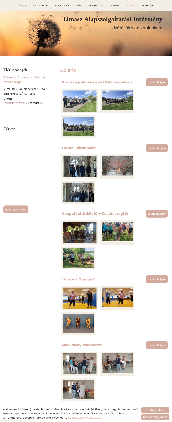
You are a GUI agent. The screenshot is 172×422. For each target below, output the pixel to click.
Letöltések (115, 5)
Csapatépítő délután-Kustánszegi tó (95, 161)
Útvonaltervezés (15, 209)
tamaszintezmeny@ (16, 103)
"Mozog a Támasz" (78, 200)
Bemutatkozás (40, 5)
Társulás (22, 5)
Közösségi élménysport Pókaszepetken (97, 82)
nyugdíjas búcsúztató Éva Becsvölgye (96, 322)
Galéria (130, 5)
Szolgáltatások (62, 5)
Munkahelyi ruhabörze (82, 240)
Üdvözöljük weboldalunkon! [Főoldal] (112, 22)
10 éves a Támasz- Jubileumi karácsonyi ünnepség (107, 281)
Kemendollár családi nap (84, 362)
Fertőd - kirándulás (79, 121)
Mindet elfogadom (155, 417)
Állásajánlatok (95, 5)
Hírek (79, 5)
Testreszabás (155, 410)
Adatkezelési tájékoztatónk (85, 417)
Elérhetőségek (147, 5)
